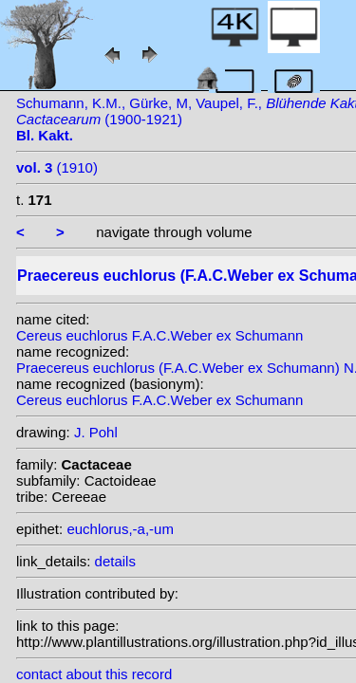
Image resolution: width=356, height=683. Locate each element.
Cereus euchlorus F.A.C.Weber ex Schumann (159, 335)
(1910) (57, 167)
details (115, 561)
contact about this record (94, 674)
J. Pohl (96, 432)
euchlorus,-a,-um (120, 529)
